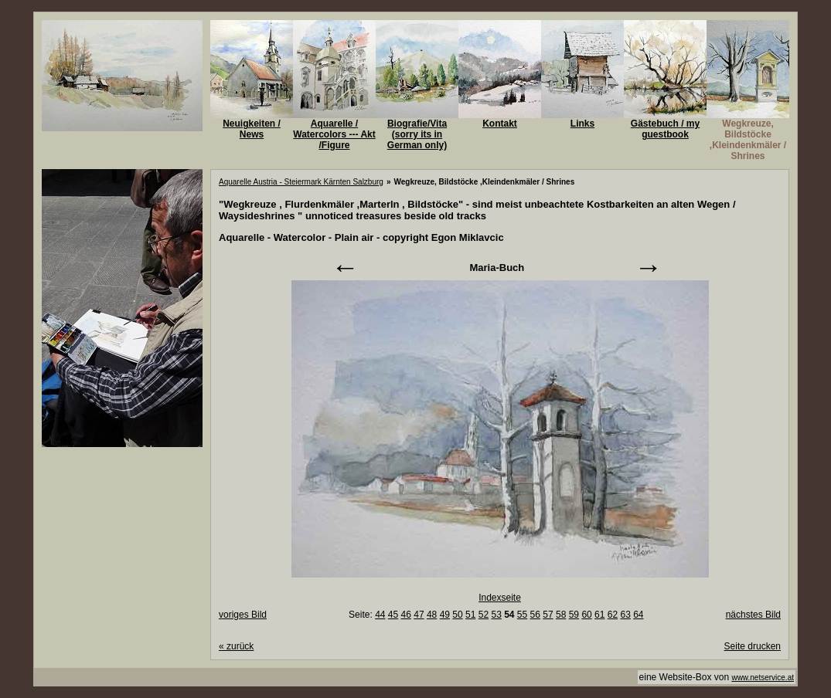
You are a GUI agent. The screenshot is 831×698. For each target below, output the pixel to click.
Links (582, 123)
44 (380, 614)
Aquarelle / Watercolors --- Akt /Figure (334, 134)
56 (535, 614)
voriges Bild (243, 614)
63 (625, 614)
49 (445, 614)
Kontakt (499, 123)
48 (432, 614)
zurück (236, 646)
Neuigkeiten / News (252, 129)
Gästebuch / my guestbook (665, 129)
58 (561, 614)
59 (574, 614)
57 (548, 614)
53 (496, 614)
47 (419, 614)
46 (406, 614)
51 (470, 614)
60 (586, 614)
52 (484, 614)
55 (522, 614)
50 (457, 614)
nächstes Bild (753, 614)
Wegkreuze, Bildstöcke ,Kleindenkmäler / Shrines (748, 139)
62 (613, 614)
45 (393, 614)
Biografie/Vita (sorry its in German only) (417, 134)
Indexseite (500, 597)
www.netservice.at (762, 677)
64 (638, 614)
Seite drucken (752, 646)
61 (599, 614)
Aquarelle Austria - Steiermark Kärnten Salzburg (301, 182)
